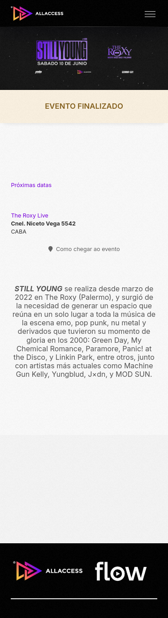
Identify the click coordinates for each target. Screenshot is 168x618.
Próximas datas (31, 185)
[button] (150, 13)
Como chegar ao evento (84, 249)
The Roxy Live (29, 215)
